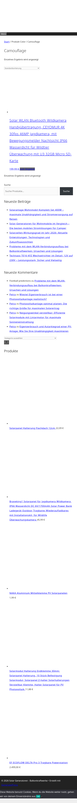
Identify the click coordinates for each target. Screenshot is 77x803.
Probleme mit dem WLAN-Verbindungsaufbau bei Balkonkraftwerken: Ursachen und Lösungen (37, 285)
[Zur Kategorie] (6, 342)
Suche (7, 184)
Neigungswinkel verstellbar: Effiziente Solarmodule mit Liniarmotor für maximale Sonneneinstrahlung (37, 317)
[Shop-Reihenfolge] (22, 68)
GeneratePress (9, 784)
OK (38, 796)
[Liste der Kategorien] (30, 338)
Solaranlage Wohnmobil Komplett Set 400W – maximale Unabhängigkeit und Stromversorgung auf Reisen (41, 214)
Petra (12, 294)
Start (7, 41)
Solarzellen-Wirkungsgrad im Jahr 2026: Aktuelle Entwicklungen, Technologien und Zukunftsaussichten (38, 237)
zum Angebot (27, 169)
